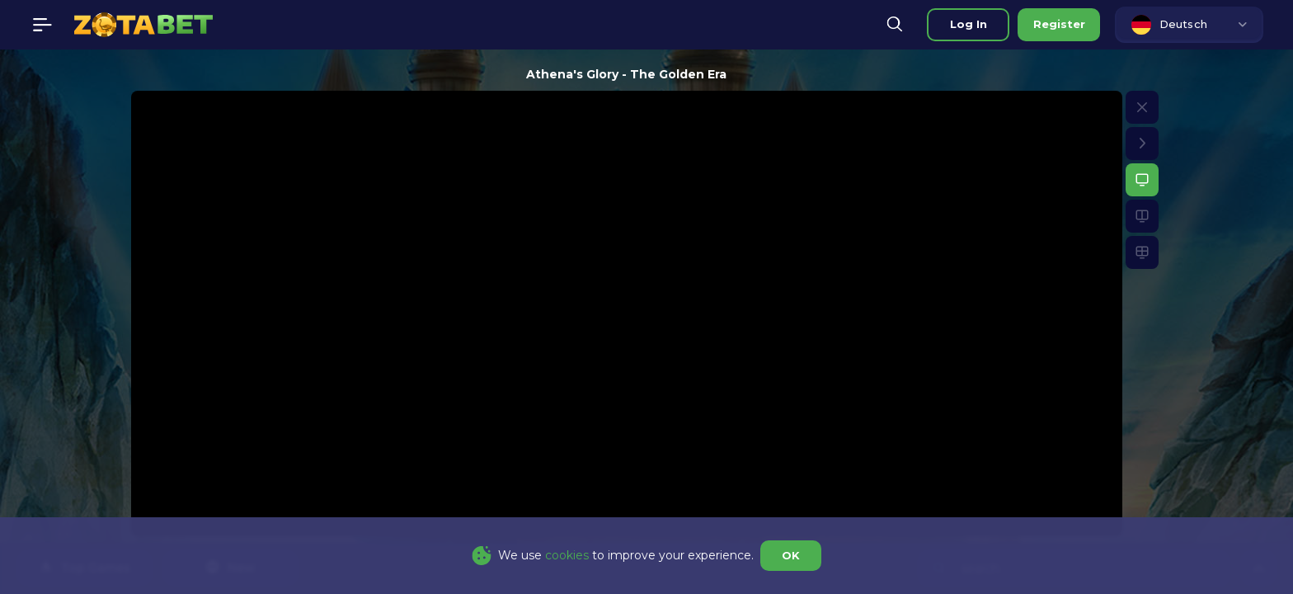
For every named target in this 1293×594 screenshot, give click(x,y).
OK (791, 555)
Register (1059, 24)
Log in (968, 24)
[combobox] (1189, 25)
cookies (567, 555)
